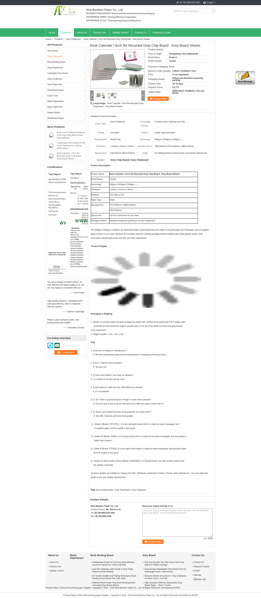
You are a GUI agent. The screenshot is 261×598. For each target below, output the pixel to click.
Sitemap (197, 575)
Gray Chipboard (138, 490)
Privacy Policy (52, 588)
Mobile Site (200, 579)
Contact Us (140, 32)
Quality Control (120, 32)
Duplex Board (53, 112)
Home (52, 32)
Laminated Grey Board (57, 73)
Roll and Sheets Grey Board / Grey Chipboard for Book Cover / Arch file (165, 577)
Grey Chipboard (73, 39)
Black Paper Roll (55, 107)
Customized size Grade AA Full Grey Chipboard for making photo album (71, 146)
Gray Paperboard (55, 67)
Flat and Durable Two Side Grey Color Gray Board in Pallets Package (164, 563)
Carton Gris (52, 96)
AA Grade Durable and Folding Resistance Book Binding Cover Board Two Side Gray (114, 577)
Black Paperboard (55, 101)
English (210, 2)
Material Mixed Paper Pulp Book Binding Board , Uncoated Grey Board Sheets (114, 583)
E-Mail (197, 571)
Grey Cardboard (54, 79)
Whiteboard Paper (55, 118)
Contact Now (160, 98)
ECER (177, 588)
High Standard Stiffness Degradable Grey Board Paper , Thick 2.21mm (163, 583)
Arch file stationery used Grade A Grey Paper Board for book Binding (112, 570)
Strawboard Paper (55, 90)
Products (66, 32)
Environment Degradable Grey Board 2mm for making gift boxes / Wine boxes (165, 570)
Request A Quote (162, 32)
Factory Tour (99, 32)
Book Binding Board (56, 62)
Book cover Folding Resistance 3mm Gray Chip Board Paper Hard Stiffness (71, 135)
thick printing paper (104, 490)
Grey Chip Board (122, 490)
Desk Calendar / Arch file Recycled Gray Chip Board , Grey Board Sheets (69, 156)
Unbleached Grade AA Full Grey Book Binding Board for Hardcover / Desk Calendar (113, 563)
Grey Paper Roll (54, 84)
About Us (82, 32)
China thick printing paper (71, 588)
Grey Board (52, 51)
